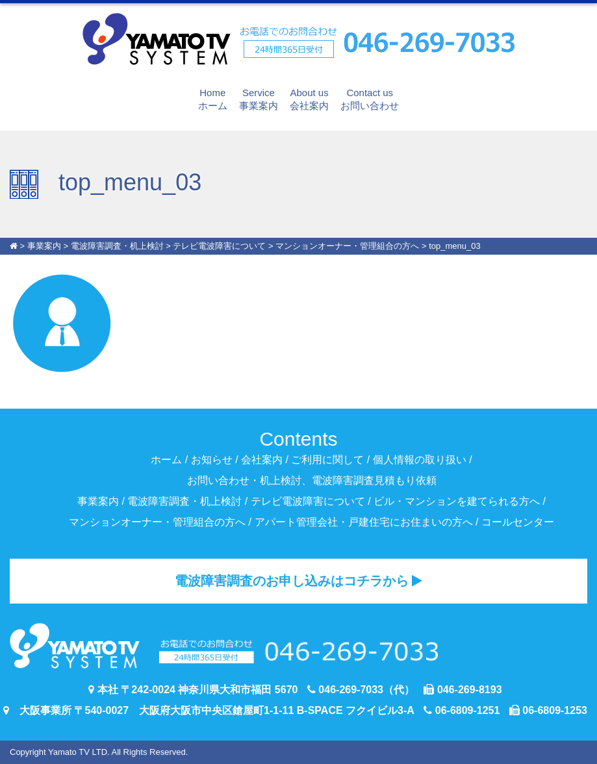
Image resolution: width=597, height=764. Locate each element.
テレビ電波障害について (308, 501)
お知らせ (212, 459)
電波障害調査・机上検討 (184, 501)
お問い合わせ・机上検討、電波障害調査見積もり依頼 (312, 480)
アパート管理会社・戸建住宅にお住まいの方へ (364, 522)
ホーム (212, 98)
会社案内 (309, 98)
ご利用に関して (327, 459)
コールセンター (517, 522)
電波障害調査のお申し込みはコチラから (299, 581)
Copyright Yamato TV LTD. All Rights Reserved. (99, 752)
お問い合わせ (369, 98)
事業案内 (258, 98)
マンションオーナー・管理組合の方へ (157, 522)
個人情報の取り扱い (419, 459)
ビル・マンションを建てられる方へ (457, 501)
